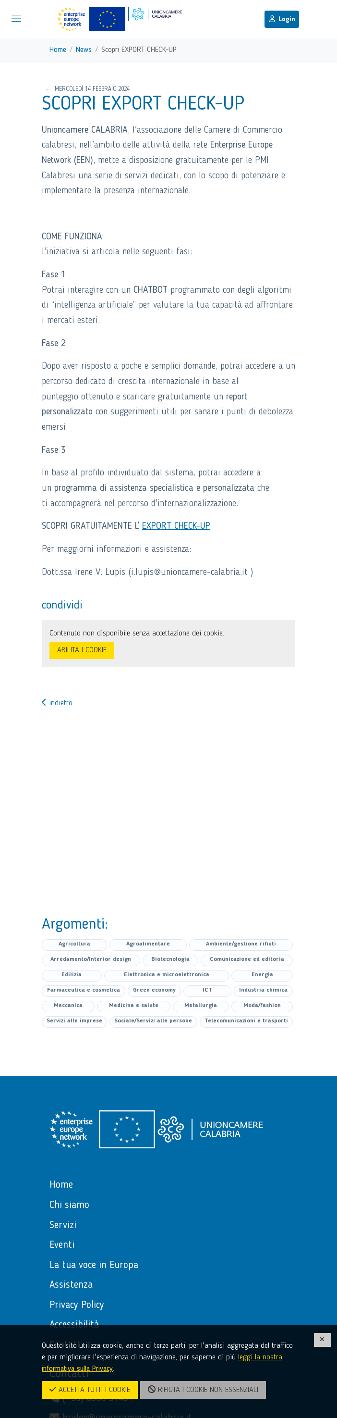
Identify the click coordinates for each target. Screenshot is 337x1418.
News (84, 50)
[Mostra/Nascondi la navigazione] (16, 18)
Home (57, 50)
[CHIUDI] (322, 1340)
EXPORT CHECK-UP (176, 526)
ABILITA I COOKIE (82, 650)
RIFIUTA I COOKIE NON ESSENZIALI (203, 1389)
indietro (57, 703)
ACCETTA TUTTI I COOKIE (89, 1389)
